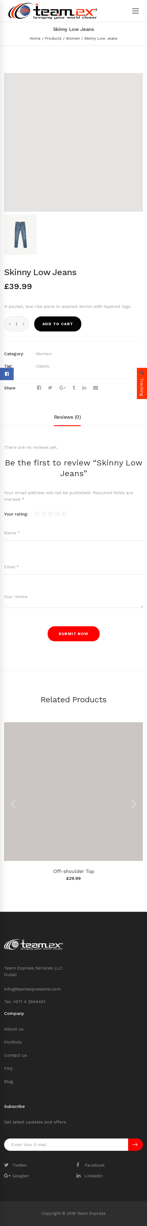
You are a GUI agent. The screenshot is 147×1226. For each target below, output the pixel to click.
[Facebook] (39, 387)
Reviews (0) (67, 417)
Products (53, 38)
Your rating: (16, 514)
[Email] (95, 387)
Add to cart (57, 324)
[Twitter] (50, 387)
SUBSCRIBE (134, 1144)
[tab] (67, 417)
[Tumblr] (74, 387)
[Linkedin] (84, 387)
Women (73, 38)
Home (35, 38)
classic (43, 366)
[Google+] (62, 387)
